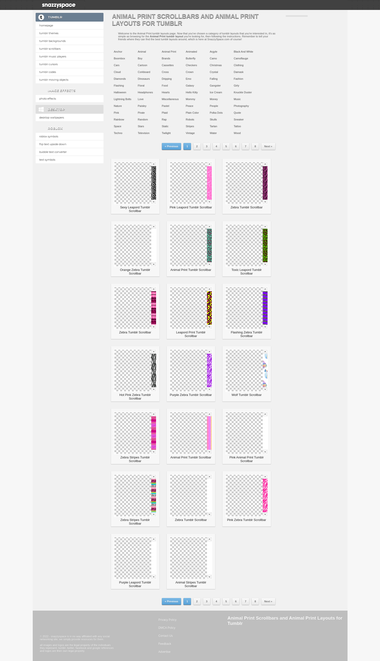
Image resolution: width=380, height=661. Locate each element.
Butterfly (191, 58)
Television (144, 133)
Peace (189, 105)
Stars (141, 126)
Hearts (166, 92)
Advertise (164, 651)
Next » (268, 146)
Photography (241, 105)
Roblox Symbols (48, 136)
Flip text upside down (52, 144)
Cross (165, 72)
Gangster (215, 85)
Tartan (213, 126)
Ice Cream (216, 92)
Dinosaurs (144, 78)
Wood (237, 133)
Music (237, 99)
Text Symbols (47, 159)
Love (141, 99)
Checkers (191, 65)
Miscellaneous (170, 99)
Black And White (243, 51)
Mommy (190, 99)
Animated (191, 51)
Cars (116, 65)
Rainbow (119, 119)
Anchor (118, 51)
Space (117, 126)
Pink (116, 112)
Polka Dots (216, 112)
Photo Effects (47, 98)
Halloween (120, 92)
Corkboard (144, 72)
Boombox (119, 58)
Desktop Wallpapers (51, 117)
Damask (239, 72)
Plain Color (192, 112)
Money (214, 99)
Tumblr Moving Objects (53, 79)
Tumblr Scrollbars (50, 48)
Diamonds (120, 78)
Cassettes (168, 65)
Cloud (117, 72)
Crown (190, 72)
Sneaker (239, 119)
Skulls (213, 119)
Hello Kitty (192, 92)
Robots (190, 119)
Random (143, 119)
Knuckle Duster (243, 92)
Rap (164, 119)
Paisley (142, 105)
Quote (237, 112)
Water (213, 133)
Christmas (216, 65)
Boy (140, 58)
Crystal (214, 72)
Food (165, 85)
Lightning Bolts (122, 99)
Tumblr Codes (47, 72)
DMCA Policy (166, 628)
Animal (142, 51)
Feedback (164, 643)
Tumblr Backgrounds (52, 41)
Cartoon (142, 65)
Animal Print (169, 51)
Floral (141, 85)
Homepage (46, 25)
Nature (118, 105)
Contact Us (165, 635)
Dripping (167, 78)
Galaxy (190, 85)
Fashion (238, 78)
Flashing (119, 85)
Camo (213, 58)
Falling (214, 78)
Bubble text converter (53, 152)
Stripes (190, 126)
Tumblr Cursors (48, 64)
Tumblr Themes (48, 33)
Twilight (166, 133)
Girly (236, 85)
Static (165, 126)
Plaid (165, 112)
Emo (188, 78)
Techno (118, 133)
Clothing (239, 65)
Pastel (165, 105)
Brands (166, 58)
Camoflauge (241, 58)
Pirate (141, 112)
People (214, 105)
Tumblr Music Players (52, 56)
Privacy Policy (167, 620)
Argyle (213, 51)
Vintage (190, 133)
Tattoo (237, 126)
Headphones (145, 92)
